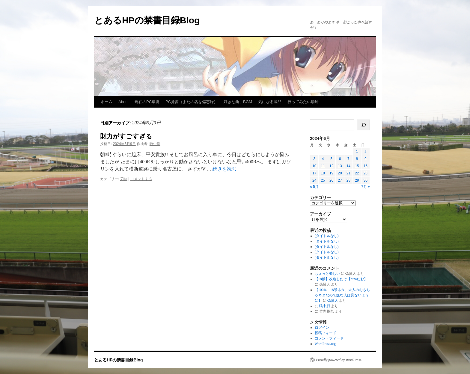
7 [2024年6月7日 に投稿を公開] (348, 159)
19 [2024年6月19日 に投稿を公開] (331, 173)
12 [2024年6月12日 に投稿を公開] (331, 166)
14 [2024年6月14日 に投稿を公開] (348, 166)
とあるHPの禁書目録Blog (147, 20)
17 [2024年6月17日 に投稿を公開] (314, 173)
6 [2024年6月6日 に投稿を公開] (340, 159)
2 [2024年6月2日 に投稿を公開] (365, 152)
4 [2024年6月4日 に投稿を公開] (323, 159)
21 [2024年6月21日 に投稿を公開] (348, 173)
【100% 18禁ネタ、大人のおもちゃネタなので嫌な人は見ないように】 (342, 295)
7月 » (365, 187)
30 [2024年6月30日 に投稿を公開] (365, 180)
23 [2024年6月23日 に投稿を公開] (365, 173)
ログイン (322, 327)
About (123, 101)
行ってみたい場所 (303, 101)
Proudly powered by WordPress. (339, 360)
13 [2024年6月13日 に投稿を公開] (340, 166)
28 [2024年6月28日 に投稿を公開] (348, 180)
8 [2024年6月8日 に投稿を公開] (357, 159)
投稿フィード (325, 333)
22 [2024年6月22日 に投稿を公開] (357, 173)
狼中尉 (155, 144)
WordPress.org (325, 344)
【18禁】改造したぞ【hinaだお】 (341, 279)
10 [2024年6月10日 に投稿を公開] (314, 166)
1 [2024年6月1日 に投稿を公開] (357, 152)
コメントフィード (329, 338)
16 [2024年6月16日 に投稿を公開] (365, 166)
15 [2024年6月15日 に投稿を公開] (357, 166)
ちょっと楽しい (327, 274)
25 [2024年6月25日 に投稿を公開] (323, 180)
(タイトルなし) (327, 236)
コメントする (141, 179)
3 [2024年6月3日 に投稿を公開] (314, 159)
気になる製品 (269, 101)
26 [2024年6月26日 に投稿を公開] (331, 180)
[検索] (363, 125)
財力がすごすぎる (126, 136)
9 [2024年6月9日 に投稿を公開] (365, 159)
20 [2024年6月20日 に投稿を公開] (340, 173)
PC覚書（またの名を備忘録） (191, 101)
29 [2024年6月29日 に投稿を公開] (357, 180)
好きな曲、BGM (238, 101)
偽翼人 (332, 300)
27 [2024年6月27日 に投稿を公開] (340, 180)
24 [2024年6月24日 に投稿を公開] (314, 180)
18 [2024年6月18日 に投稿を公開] (323, 173)
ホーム (106, 101)
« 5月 (314, 187)
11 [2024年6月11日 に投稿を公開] (323, 166)
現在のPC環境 (147, 101)
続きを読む (227, 168)
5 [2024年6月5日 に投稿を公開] (331, 159)
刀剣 (123, 179)
